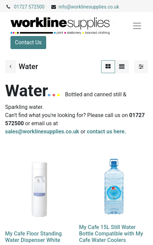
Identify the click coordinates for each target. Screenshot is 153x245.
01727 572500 (29, 7)
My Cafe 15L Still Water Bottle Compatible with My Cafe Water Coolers (111, 233)
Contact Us (28, 42)
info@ (65, 7)
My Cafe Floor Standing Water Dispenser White (33, 236)
